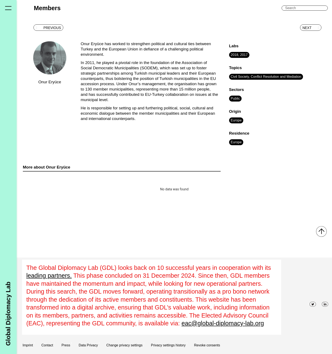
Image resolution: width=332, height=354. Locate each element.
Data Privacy (88, 345)
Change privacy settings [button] (124, 345)
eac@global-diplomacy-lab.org (222, 323)
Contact (47, 345)
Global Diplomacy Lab (8, 314)
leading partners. (49, 275)
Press (66, 345)
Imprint (28, 345)
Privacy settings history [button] (168, 345)
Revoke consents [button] (207, 345)
